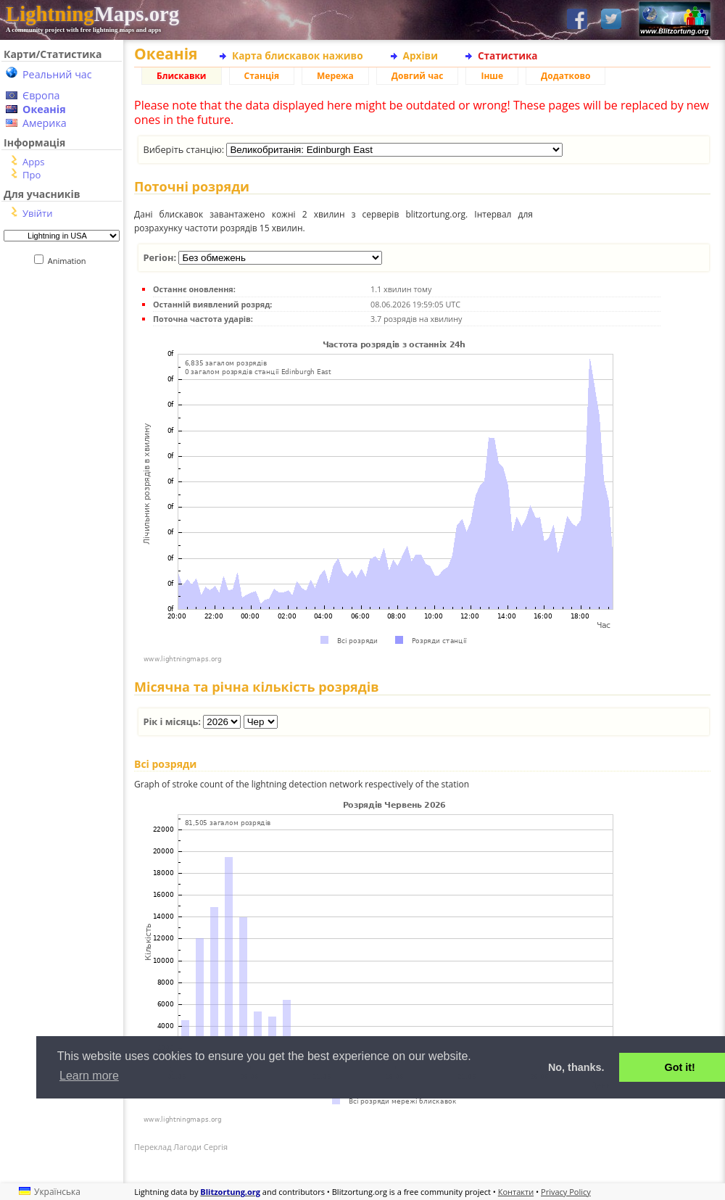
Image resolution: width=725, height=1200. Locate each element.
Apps (33, 161)
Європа (41, 95)
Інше (492, 76)
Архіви (420, 55)
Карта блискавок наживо (297, 55)
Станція (262, 76)
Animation (70, 260)
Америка (44, 123)
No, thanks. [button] (576, 1067)
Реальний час (57, 74)
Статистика (508, 55)
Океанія (44, 109)
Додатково (565, 76)
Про (31, 174)
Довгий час (418, 76)
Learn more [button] (89, 1075)
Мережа (335, 76)
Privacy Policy (566, 1191)
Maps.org (92, 13)
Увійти (37, 213)
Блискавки (182, 76)
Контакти (516, 1191)
